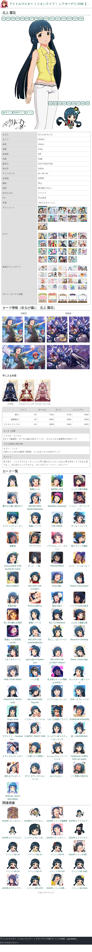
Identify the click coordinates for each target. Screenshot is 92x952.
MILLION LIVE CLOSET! (34, 586)
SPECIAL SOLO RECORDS (12, 796)
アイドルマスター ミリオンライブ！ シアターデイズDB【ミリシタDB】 (33, 939)
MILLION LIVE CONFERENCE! (35, 639)
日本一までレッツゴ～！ (79, 699)
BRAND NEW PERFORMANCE (35, 506)
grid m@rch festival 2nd (34, 659)
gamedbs (71, 939)
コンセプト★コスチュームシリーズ (57, 736)
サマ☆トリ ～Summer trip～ (13, 736)
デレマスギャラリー (9, 942)
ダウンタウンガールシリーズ (35, 776)
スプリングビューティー (13, 526)
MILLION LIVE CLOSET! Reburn (57, 659)
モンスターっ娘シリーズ (79, 679)
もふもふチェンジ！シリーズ (57, 756)
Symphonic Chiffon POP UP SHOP (79, 756)
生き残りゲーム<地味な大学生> (57, 679)
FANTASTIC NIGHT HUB (13, 699)
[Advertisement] (46, 913)
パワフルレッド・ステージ (57, 546)
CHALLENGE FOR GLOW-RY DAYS (12, 566)
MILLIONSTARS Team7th (35, 699)
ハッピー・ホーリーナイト (79, 506)
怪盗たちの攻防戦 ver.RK (14, 639)
